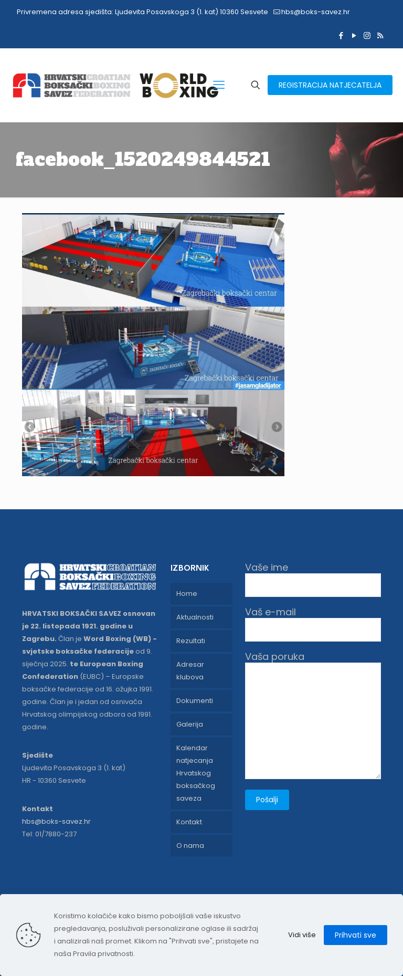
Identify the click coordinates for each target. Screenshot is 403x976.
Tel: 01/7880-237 (49, 834)
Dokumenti (194, 701)
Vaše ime (313, 579)
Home (186, 594)
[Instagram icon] (367, 35)
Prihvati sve (355, 935)
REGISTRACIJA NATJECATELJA (330, 85)
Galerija (189, 724)
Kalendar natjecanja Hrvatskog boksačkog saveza (195, 773)
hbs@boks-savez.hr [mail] (315, 12)
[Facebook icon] (341, 35)
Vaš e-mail (313, 624)
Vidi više (302, 935)
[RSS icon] (380, 35)
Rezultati (190, 641)
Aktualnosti (195, 617)
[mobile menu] (219, 85)
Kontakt (189, 822)
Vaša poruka (313, 715)
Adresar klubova (190, 670)
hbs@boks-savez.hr (56, 821)
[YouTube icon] (354, 35)
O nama (190, 846)
